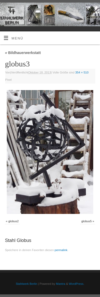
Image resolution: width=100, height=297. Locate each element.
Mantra (60, 283)
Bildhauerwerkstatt (23, 53)
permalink (61, 250)
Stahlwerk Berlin (26, 283)
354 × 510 (82, 72)
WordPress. (76, 283)
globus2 (13, 221)
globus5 (86, 221)
